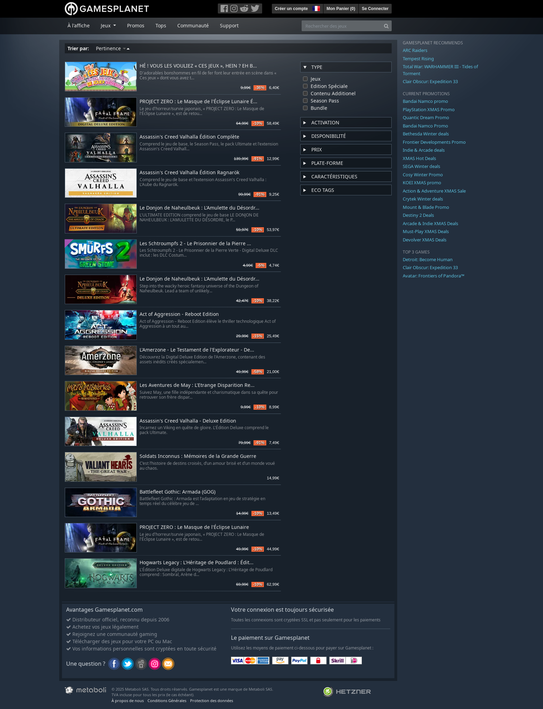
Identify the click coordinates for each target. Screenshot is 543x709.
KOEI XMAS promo (422, 182)
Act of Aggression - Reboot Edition (179, 314)
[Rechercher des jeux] (341, 25)
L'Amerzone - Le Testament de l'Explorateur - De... (197, 350)
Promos (135, 25)
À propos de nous (128, 700)
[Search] (386, 25)
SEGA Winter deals (421, 166)
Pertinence (113, 48)
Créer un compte (291, 8)
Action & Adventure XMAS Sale (434, 191)
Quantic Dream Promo (426, 117)
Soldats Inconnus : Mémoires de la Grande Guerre (198, 456)
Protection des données (211, 700)
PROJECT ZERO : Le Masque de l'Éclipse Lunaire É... (198, 102)
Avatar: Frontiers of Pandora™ (433, 276)
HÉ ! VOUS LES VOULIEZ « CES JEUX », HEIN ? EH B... (198, 66)
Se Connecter (375, 8)
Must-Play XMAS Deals (426, 231)
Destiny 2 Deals (418, 215)
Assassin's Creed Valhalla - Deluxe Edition (188, 421)
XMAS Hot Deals (419, 158)
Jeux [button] (106, 25)
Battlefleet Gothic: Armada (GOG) (177, 492)
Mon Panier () (341, 8)
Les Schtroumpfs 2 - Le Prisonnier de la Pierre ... (195, 244)
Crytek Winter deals (423, 199)
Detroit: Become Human (428, 259)
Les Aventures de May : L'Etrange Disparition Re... (197, 385)
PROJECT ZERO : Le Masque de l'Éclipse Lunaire (194, 527)
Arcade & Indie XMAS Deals (430, 223)
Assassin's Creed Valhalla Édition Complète (189, 137)
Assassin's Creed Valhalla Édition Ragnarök (189, 173)
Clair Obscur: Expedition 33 (430, 81)
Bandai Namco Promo (425, 126)
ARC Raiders (415, 50)
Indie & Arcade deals (424, 150)
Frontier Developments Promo (434, 142)
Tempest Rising (418, 58)
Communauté (193, 25)
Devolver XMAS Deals (424, 240)
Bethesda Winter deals (426, 134)
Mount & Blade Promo (426, 207)
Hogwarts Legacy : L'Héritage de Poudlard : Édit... (196, 563)
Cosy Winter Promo (423, 174)
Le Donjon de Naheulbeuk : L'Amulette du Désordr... (199, 208)
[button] (315, 7)
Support (229, 25)
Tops (160, 25)
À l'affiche (79, 25)
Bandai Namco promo (425, 101)
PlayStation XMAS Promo (429, 109)
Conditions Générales (167, 700)
